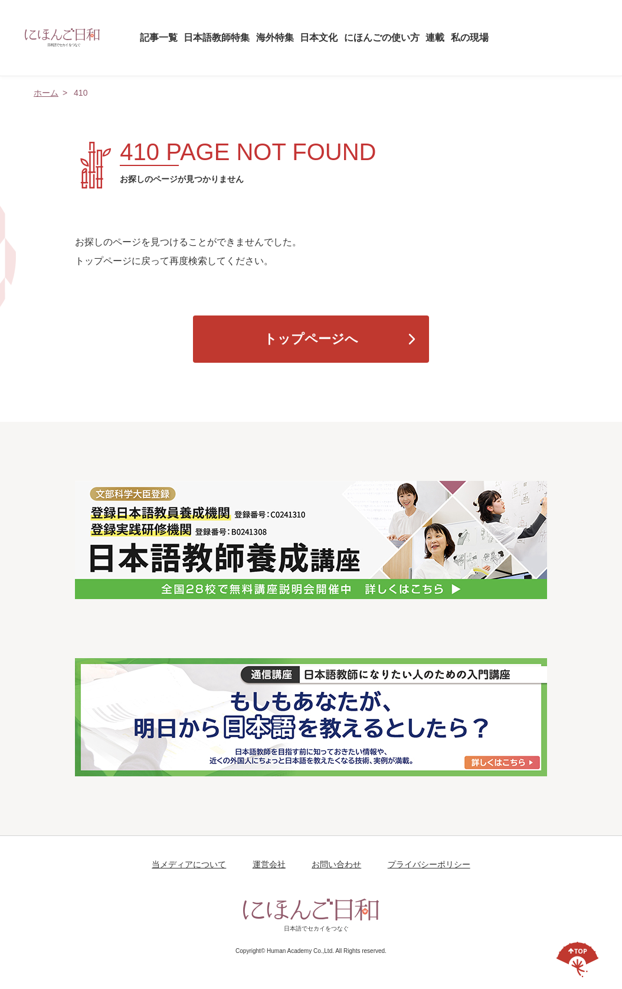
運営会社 (269, 864)
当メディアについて (189, 864)
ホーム (46, 92)
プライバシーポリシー (429, 864)
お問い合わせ (336, 864)
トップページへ (311, 338)
